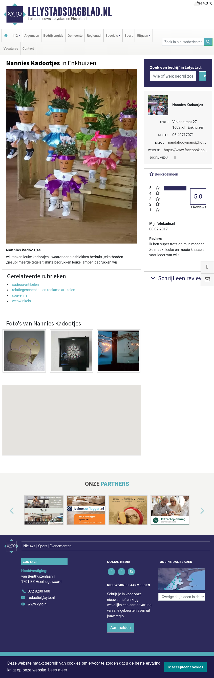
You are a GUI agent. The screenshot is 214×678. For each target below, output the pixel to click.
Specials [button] (112, 35)
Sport (129, 35)
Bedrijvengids (53, 35)
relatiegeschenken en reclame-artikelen (43, 290)
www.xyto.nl (37, 604)
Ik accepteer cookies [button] (185, 667)
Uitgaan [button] (142, 35)
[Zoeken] (208, 42)
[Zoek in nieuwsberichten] (183, 42)
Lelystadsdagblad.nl (70, 11)
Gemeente (75, 35)
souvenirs (20, 295)
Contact (28, 48)
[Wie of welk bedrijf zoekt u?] (173, 76)
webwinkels (21, 301)
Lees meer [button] (57, 670)
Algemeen (31, 35)
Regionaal (94, 35)
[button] (71, 415)
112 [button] (15, 35)
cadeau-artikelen (25, 284)
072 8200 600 (39, 591)
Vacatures (11, 48)
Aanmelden (120, 627)
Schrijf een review (176, 278)
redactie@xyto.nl (41, 598)
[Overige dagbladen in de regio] (181, 597)
